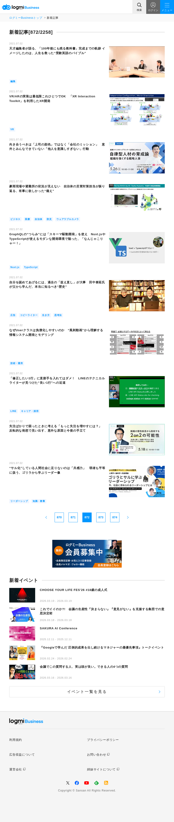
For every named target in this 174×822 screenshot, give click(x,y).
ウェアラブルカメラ (67, 219)
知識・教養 (39, 501)
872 (87, 517)
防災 (49, 219)
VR (12, 129)
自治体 (38, 219)
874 (114, 517)
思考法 (58, 315)
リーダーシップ (19, 501)
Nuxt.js (14, 267)
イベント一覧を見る (87, 692)
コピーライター (29, 315)
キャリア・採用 (30, 411)
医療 (27, 219)
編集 (13, 81)
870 (59, 517)
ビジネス (15, 219)
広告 (13, 315)
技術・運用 (16, 363)
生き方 (46, 315)
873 (100, 517)
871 (73, 517)
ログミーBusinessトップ (25, 17)
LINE (13, 411)
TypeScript (31, 267)
